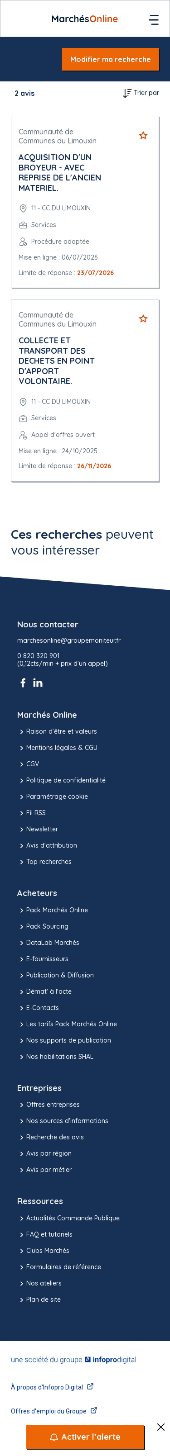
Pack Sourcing (42, 926)
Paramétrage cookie (52, 797)
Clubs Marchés (43, 1251)
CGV (28, 764)
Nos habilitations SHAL (55, 1057)
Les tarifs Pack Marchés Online (67, 1024)
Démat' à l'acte (44, 991)
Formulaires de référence (59, 1267)
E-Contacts (38, 1008)
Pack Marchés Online (52, 910)
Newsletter (37, 829)
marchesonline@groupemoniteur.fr (69, 641)
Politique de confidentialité (61, 780)
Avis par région (44, 1153)
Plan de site (39, 1299)
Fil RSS (31, 813)
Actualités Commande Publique (68, 1218)
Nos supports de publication (64, 1040)
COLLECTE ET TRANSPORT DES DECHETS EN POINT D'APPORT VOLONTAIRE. (57, 360)
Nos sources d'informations (62, 1121)
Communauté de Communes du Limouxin (58, 136)
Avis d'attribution (47, 845)
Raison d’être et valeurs (57, 731)
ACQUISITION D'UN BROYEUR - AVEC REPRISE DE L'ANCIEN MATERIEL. (60, 172)
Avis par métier (44, 1170)
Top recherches (44, 862)
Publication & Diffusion (55, 975)
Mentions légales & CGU (57, 748)
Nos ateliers (39, 1283)
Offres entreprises (48, 1105)
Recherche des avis (50, 1137)
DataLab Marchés (48, 943)
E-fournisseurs (42, 959)
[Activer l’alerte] (85, 1437)
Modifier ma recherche (110, 59)
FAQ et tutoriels (45, 1234)
